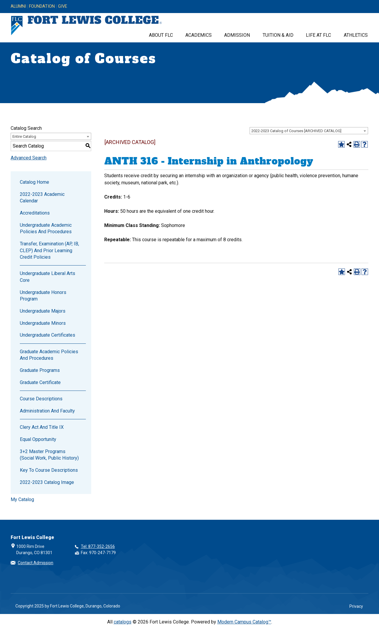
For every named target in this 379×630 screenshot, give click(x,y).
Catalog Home (34, 182)
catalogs (122, 622)
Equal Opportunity (38, 439)
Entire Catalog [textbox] (24, 136)
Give (62, 6)
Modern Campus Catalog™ (244, 622)
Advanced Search (28, 158)
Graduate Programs (40, 370)
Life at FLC (318, 35)
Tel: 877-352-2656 (98, 546)
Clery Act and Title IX (42, 427)
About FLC (161, 35)
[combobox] (309, 130)
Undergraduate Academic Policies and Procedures (46, 228)
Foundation (42, 6)
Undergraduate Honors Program (43, 296)
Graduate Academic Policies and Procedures (49, 355)
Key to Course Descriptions (49, 470)
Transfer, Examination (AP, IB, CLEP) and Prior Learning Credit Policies (49, 250)
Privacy (356, 606)
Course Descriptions (41, 399)
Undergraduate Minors (43, 323)
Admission (237, 35)
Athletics (356, 35)
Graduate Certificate (40, 382)
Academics (198, 35)
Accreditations (35, 213)
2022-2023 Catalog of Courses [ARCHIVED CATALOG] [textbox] (296, 131)
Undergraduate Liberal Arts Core (47, 277)
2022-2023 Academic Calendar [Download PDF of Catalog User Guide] (42, 197)
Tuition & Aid (278, 35)
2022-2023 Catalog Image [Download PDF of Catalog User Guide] (47, 482)
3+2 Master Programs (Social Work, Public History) (49, 455)
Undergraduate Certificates (47, 335)
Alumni (18, 6)
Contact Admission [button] (35, 563)
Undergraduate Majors (42, 311)
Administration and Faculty (47, 411)
